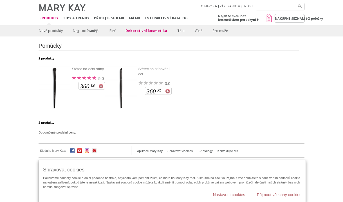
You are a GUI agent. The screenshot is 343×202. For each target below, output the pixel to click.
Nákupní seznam (289, 18)
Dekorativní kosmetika (146, 30)
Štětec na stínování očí (153, 71)
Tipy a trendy (76, 18)
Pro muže (220, 30)
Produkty (49, 18)
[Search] (280, 6)
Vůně (199, 30)
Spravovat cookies (180, 151)
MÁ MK (134, 18)
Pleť (112, 30)
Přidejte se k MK (109, 18)
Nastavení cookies (229, 194)
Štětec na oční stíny (88, 69)
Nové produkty (51, 30)
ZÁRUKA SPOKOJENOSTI (236, 6)
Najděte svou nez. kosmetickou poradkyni (237, 17)
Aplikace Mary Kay (150, 151)
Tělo (181, 30)
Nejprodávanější (86, 30)
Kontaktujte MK (228, 151)
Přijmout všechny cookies (279, 194)
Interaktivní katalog (166, 18)
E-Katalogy (205, 151)
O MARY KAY (209, 6)
